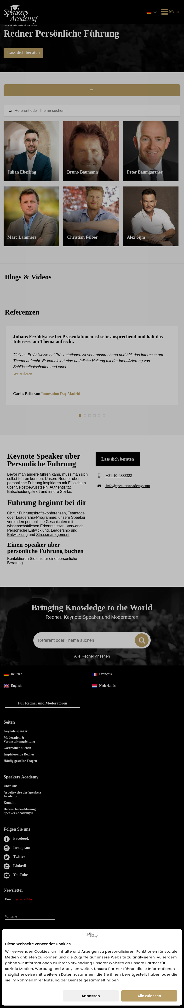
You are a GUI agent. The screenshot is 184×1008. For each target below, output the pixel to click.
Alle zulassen (149, 995)
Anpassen (90, 995)
